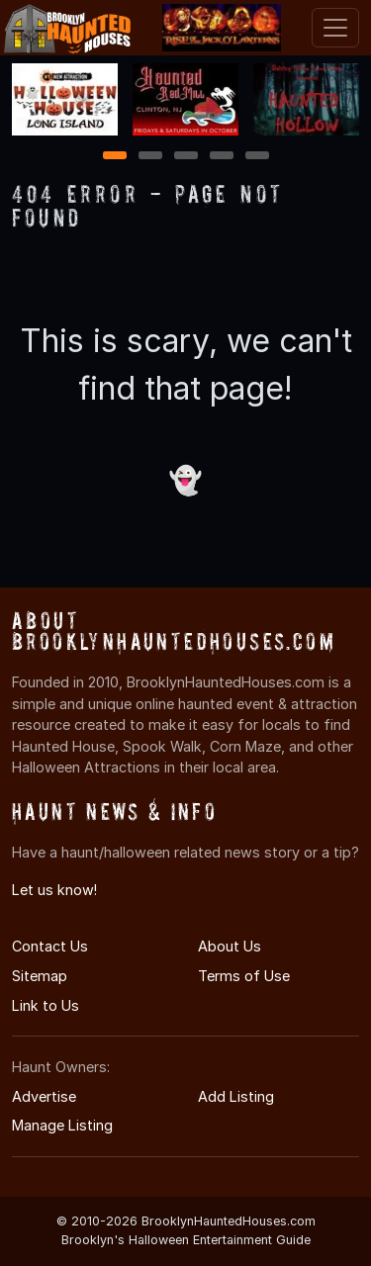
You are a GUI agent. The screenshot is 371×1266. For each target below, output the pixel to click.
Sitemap (39, 975)
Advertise (44, 1096)
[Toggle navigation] (335, 27)
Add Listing (236, 1096)
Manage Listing (62, 1125)
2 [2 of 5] (150, 156)
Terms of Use (244, 975)
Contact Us (50, 946)
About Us (229, 946)
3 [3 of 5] (186, 156)
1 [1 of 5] (114, 156)
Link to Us (45, 1005)
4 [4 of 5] (222, 156)
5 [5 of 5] (256, 156)
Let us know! (54, 889)
